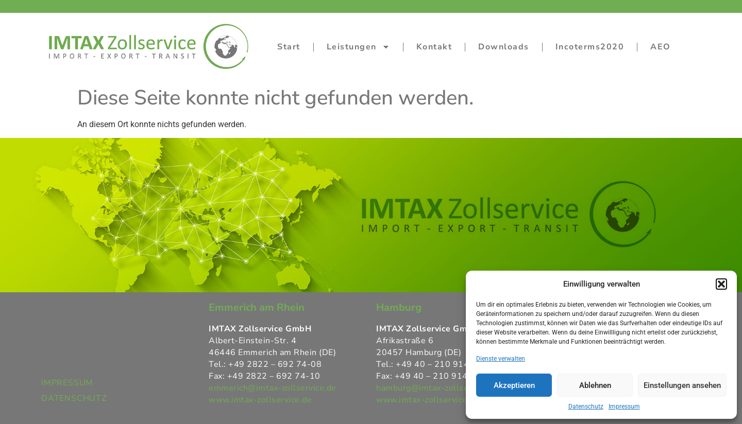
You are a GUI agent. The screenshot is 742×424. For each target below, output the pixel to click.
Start (288, 46)
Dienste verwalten (500, 358)
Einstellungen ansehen (682, 385)
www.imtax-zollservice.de (260, 399)
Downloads (503, 46)
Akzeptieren (514, 385)
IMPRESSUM (67, 382)
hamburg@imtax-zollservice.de (437, 388)
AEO (660, 46)
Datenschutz (585, 406)
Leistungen (358, 47)
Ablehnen (595, 385)
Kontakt (434, 46)
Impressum (624, 406)
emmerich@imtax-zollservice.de (272, 388)
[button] (721, 284)
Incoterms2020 (590, 46)
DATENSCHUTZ (74, 398)
